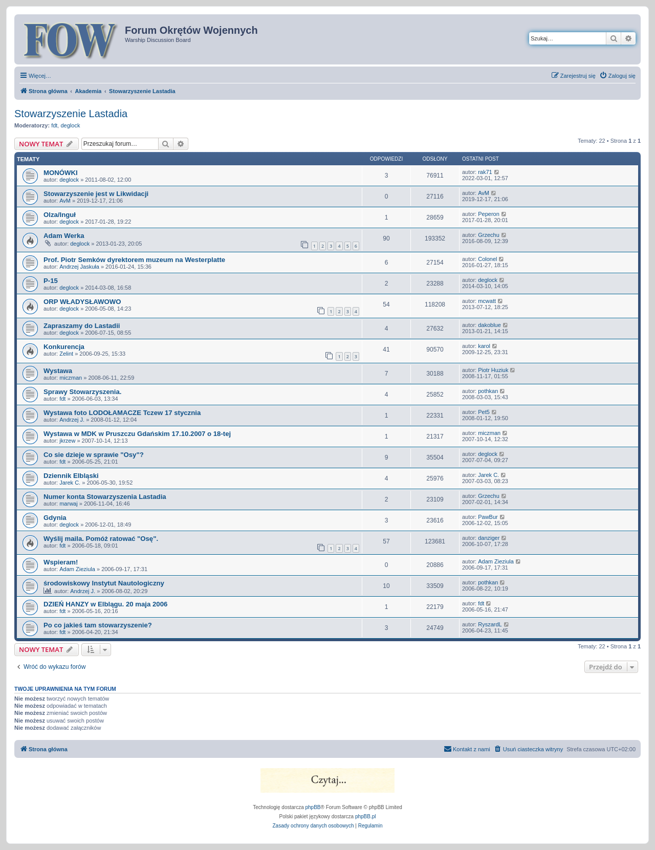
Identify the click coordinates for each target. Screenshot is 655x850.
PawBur (488, 517)
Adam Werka (63, 235)
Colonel (487, 259)
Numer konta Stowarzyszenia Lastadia (104, 496)
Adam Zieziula (77, 569)
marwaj (68, 503)
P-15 (50, 281)
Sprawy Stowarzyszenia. (82, 392)
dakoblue (489, 325)
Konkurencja (63, 347)
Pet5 (484, 412)
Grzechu (488, 235)
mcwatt (487, 301)
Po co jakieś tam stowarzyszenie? (97, 625)
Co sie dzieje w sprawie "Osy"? (93, 455)
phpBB (313, 807)
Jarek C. (69, 483)
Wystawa (57, 371)
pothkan (488, 391)
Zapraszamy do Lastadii (81, 326)
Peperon (488, 214)
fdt (54, 125)
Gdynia (55, 517)
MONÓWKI (60, 173)
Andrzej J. (71, 420)
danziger (488, 538)
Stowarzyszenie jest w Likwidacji (95, 194)
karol (484, 346)
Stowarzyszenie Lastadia (70, 113)
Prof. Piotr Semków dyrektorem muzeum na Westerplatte (134, 260)
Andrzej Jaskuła (79, 267)
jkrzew (67, 441)
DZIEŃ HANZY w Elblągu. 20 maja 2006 (105, 604)
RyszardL (489, 624)
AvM (65, 201)
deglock (70, 125)
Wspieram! (60, 562)
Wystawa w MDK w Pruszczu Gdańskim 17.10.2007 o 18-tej (137, 434)
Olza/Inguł (59, 215)
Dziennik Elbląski (71, 476)
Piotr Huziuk (493, 370)
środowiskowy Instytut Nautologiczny (103, 583)
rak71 (485, 172)
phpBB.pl (365, 816)
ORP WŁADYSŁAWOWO (82, 302)
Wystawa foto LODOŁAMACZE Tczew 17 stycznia (122, 413)
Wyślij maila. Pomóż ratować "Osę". (100, 538)
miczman (70, 378)
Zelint (66, 354)
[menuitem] (617, 76)
